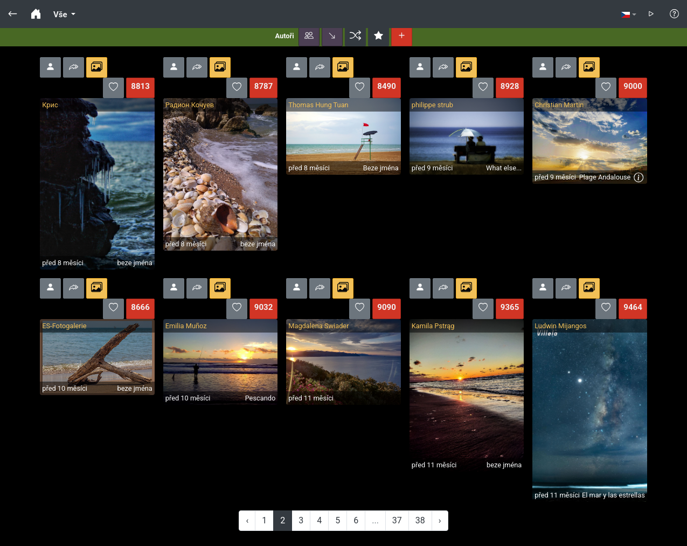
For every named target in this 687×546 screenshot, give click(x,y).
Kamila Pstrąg (433, 326)
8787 (263, 86)
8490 (386, 86)
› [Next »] (440, 520)
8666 (140, 307)
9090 (386, 307)
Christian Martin (559, 105)
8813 (140, 86)
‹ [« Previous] (247, 520)
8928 (510, 86)
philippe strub (432, 105)
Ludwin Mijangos (560, 326)
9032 (263, 307)
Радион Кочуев (189, 105)
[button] (309, 36)
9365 (510, 307)
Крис (50, 105)
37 (397, 520)
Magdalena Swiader (318, 326)
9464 (632, 307)
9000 (632, 86)
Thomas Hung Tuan (318, 105)
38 (420, 520)
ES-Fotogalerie (64, 326)
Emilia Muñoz (186, 326)
